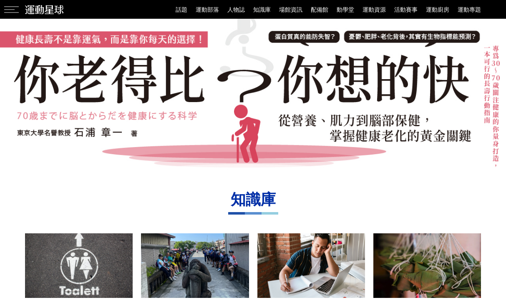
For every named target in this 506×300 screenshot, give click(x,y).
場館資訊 (290, 9)
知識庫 (262, 9)
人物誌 (236, 9)
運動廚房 (437, 9)
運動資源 (374, 9)
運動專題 (469, 9)
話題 (181, 9)
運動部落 (207, 9)
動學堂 (345, 9)
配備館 (319, 9)
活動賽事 (406, 9)
